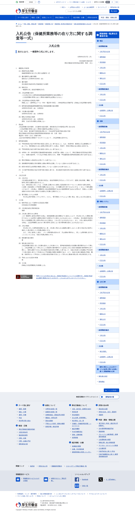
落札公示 (103, 78)
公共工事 (103, 282)
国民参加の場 (114, 7)
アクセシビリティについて (98, 493)
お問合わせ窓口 (75, 7)
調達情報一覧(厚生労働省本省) (108, 35)
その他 (101, 105)
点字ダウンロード (61, 2)
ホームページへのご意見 (57, 495)
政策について (50, 405)
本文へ (64, 7)
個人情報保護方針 (46, 493)
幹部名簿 (75, 411)
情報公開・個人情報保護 (107, 442)
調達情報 (102, 431)
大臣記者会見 (23, 432)
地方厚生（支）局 (78, 420)
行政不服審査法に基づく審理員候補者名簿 (108, 455)
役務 (101, 121)
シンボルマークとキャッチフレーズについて (70, 493)
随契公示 (103, 73)
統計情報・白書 (78, 442)
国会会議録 (49, 420)
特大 (117, 2)
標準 (107, 2)
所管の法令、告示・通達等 (107, 411)
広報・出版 (22, 437)
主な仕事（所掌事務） (79, 417)
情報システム (104, 201)
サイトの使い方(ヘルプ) (25, 495)
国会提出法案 (103, 408)
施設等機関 (75, 428)
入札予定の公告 (105, 51)
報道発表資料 (23, 434)
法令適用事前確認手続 (106, 428)
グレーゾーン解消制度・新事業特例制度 (108, 435)
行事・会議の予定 (25, 440)
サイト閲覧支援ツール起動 (77, 2)
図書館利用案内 (57, 465)
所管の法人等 (43, 465)
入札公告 (103, 67)
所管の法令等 (104, 405)
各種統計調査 (76, 445)
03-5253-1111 (52, 504)
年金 (20, 417)
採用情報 (75, 437)
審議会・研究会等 (51, 417)
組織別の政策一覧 (51, 411)
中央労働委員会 (77, 431)
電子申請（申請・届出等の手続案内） (108, 424)
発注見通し (103, 351)
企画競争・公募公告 (106, 110)
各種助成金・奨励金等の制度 (55, 414)
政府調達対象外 (104, 89)
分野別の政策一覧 (51, 408)
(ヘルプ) (88, 2)
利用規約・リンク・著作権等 (27, 493)
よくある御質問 (89, 7)
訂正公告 (103, 84)
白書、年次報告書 (78, 448)
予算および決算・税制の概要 (55, 423)
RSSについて (41, 495)
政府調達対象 (103, 46)
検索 (115, 11)
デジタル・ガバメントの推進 (108, 445)
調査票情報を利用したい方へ (81, 451)
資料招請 (103, 57)
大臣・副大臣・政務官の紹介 (81, 408)
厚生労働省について (79, 405)
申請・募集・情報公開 (107, 419)
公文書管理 (102, 448)
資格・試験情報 (77, 434)
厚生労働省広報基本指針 (27, 429)
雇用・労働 (22, 414)
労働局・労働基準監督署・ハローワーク (81, 424)
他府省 (32, 465)
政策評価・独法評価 (52, 426)
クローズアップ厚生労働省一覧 (76, 465)
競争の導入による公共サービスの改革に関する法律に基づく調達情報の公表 (108, 369)
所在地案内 (75, 414)
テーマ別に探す (25, 405)
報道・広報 (23, 425)
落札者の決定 (103, 376)
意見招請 (103, 62)
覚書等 (101, 414)
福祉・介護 (22, 411)
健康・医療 (22, 408)
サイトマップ (102, 7)
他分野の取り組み (25, 420)
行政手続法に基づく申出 (107, 451)
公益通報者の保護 (105, 439)
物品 (101, 41)
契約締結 (102, 381)
